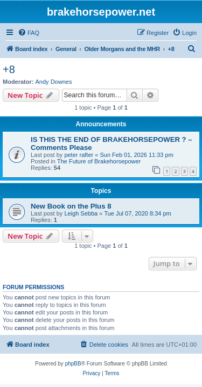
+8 (9, 69)
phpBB (73, 364)
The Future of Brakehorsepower (99, 161)
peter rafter (78, 155)
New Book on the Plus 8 (71, 206)
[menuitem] (28, 32)
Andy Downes (54, 81)
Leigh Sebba (80, 213)
